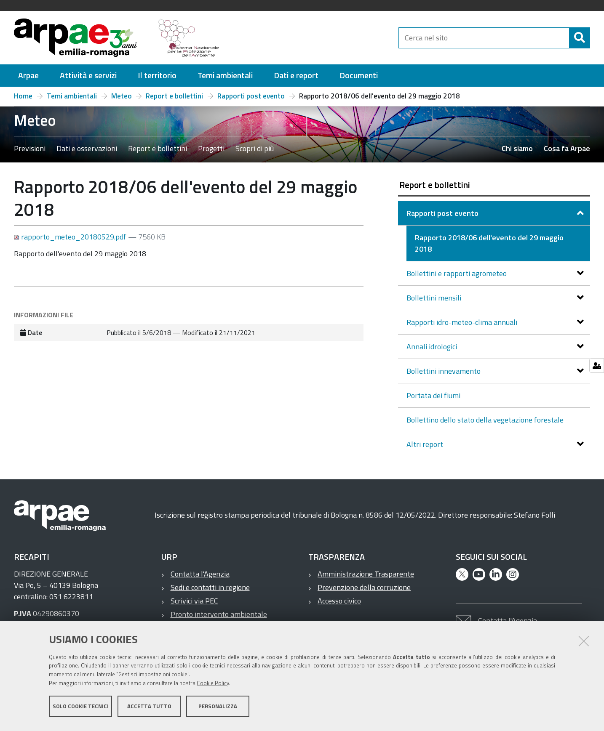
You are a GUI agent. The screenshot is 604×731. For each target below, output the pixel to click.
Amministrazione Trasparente (366, 573)
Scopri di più (254, 148)
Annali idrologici (432, 346)
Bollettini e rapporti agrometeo (457, 273)
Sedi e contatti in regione (210, 587)
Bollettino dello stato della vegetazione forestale (485, 419)
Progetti (211, 148)
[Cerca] (579, 37)
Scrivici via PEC (194, 600)
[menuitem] (28, 75)
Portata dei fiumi (433, 395)
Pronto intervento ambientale (219, 614)
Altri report (425, 444)
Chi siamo (517, 148)
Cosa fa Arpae (567, 148)
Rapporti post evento (251, 95)
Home (23, 95)
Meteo (121, 95)
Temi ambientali (72, 95)
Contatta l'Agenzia (200, 573)
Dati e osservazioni (86, 148)
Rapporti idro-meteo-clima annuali (462, 322)
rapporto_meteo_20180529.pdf (71, 236)
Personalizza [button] (217, 709)
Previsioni (29, 148)
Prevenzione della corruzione (364, 587)
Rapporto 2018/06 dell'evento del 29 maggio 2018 (489, 243)
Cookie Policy (213, 686)
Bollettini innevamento (444, 371)
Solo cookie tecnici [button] (81, 709)
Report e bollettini (174, 95)
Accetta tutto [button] (149, 709)
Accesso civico (339, 600)
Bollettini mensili (434, 297)
